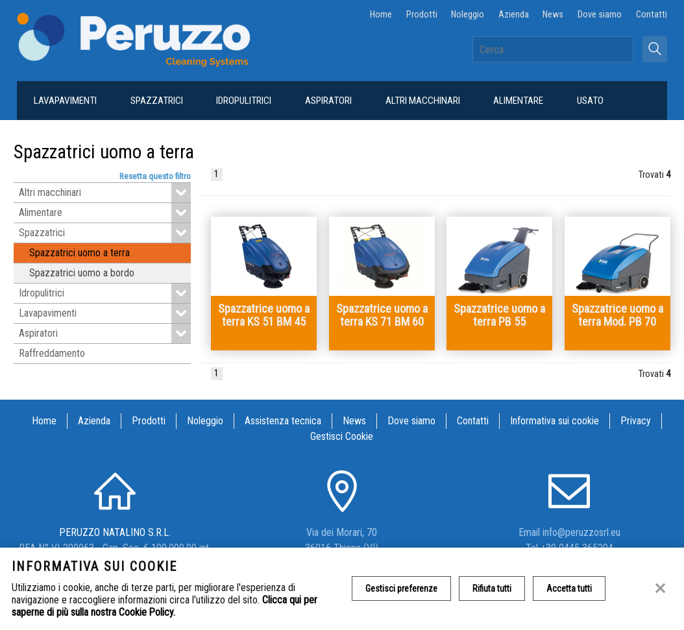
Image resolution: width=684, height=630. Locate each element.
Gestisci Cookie (341, 436)
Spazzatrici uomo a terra (79, 253)
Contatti (651, 14)
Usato (590, 100)
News (553, 14)
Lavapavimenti (65, 100)
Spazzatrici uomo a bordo (81, 273)
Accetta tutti (569, 588)
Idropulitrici (243, 100)
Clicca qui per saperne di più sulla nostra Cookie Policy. (164, 606)
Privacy (635, 421)
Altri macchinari (422, 100)
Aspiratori (328, 100)
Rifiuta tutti (491, 588)
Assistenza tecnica (283, 421)
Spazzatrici (156, 100)
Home (381, 14)
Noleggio (467, 14)
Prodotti (421, 14)
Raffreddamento (52, 353)
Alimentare (518, 100)
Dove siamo (600, 14)
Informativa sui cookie (554, 421)
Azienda (513, 14)
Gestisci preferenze (401, 588)
